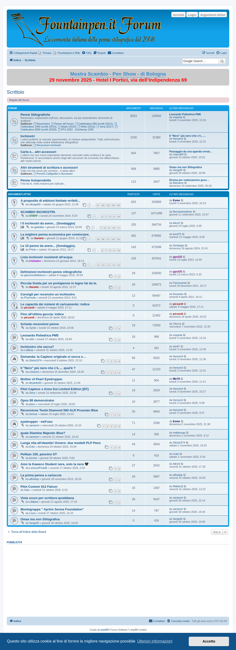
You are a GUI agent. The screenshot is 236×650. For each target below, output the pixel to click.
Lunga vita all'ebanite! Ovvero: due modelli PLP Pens (60, 443)
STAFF (33, 215)
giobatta (39, 227)
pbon (32, 404)
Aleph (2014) (67, 126)
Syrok (32, 327)
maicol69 (178, 154)
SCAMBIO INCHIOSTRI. (38, 212)
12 (98, 265)
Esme (176, 200)
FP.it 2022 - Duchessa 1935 (76, 129)
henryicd (178, 138)
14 (108, 265)
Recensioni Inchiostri (47, 145)
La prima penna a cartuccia (40, 475)
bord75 (177, 234)
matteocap (179, 432)
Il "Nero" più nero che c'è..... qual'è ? (47, 368)
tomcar (33, 414)
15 (113, 265)
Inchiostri (27, 136)
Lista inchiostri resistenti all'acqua (46, 257)
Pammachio (180, 282)
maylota (177, 117)
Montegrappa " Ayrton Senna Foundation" (52, 509)
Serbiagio (178, 245)
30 (103, 239)
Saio (26, 489)
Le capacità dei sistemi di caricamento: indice (55, 304)
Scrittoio (15, 92)
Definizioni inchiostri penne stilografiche (51, 272)
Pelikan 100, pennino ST (38, 454)
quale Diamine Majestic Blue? (42, 433)
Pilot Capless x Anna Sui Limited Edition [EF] (54, 389)
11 (118, 227)
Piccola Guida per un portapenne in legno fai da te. (58, 283)
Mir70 (176, 378)
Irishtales (35, 260)
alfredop (34, 479)
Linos (32, 513)
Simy (32, 392)
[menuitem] (44, 53)
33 (118, 239)
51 (98, 205)
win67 (176, 346)
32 (113, 239)
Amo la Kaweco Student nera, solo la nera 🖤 (54, 464)
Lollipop (28, 350)
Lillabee (33, 501)
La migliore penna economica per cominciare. (55, 234)
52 (103, 205)
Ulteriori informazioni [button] (154, 641)
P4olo (32, 249)
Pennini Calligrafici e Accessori (53, 173)
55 (118, 205)
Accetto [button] (208, 641)
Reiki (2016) (86, 126)
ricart (176, 453)
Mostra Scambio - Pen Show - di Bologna (118, 74)
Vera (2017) (105, 126)
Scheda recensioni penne (39, 324)
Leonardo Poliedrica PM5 (185, 114)
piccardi (29, 307)
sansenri (34, 425)
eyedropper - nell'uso (36, 421)
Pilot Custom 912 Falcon (38, 486)
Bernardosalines (182, 211)
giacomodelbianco (35, 275)
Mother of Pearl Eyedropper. (41, 379)
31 (108, 239)
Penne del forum (62, 123)
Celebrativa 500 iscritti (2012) (94, 123)
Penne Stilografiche (35, 114)
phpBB (104, 630)
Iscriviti (178, 15)
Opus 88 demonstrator (37, 400)
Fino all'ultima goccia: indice (42, 314)
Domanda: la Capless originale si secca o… (53, 356)
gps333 (177, 256)
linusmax (178, 294)
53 (108, 205)
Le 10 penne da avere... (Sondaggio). (48, 246)
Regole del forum (19, 100)
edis (31, 339)
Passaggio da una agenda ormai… (190, 151)
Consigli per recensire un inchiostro (47, 294)
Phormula (29, 297)
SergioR (177, 170)
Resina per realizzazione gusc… (189, 180)
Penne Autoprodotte (35, 180)
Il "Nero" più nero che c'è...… (187, 135)
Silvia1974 (35, 360)
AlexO (176, 222)
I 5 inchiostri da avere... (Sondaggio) (47, 223)
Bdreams (178, 182)
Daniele (39, 238)
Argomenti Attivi (212, 15)
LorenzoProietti (38, 467)
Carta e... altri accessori (38, 152)
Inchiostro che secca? (37, 347)
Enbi (31, 446)
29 (98, 239)
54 (113, 205)
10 (118, 216)
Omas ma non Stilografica (185, 167)
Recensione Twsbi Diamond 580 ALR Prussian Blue (59, 410)
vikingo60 (34, 204)
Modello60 (35, 382)
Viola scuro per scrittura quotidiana (47, 498)
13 (103, 265)
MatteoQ (178, 486)
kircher (33, 458)
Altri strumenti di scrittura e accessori (49, 167)
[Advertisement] (118, 579)
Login (192, 15)
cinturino (34, 371)
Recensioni (42, 123)
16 (118, 265)
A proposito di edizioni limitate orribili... (50, 200)
